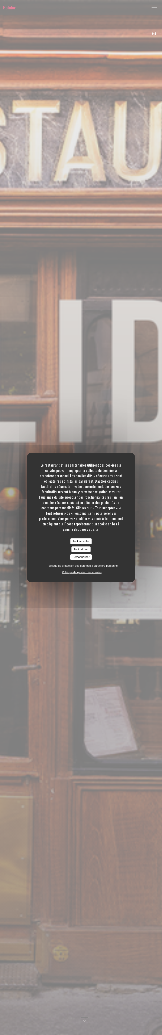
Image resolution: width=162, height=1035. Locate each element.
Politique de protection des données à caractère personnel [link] (82, 565)
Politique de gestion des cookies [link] (82, 572)
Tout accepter (81, 541)
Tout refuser (81, 549)
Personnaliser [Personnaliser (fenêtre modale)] (81, 557)
